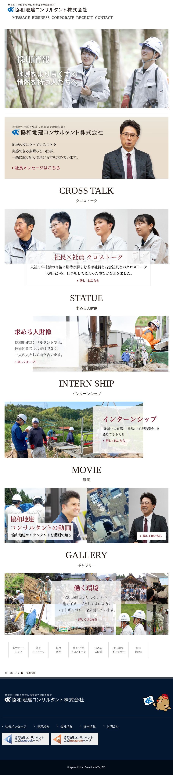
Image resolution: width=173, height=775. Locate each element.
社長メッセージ (38, 649)
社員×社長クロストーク (78, 649)
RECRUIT (84, 18)
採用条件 (58, 649)
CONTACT (104, 18)
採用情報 (88, 726)
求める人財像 (98, 649)
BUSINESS (41, 18)
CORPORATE (63, 18)
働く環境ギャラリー (118, 649)
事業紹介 (41, 726)
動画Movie (138, 649)
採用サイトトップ (18, 649)
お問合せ (111, 726)
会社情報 (65, 726)
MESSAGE (21, 18)
